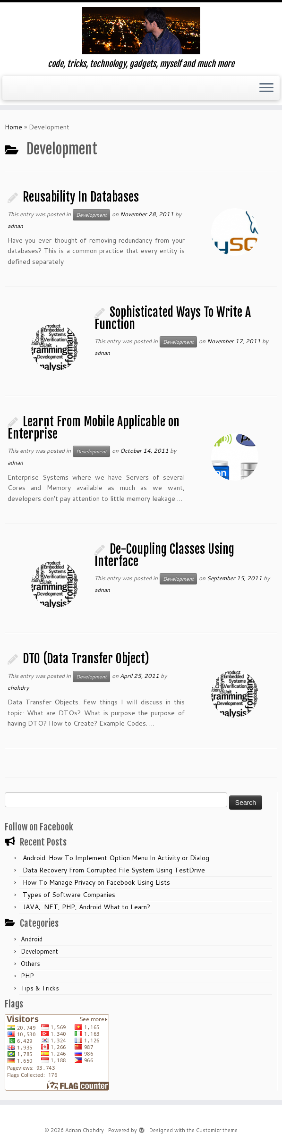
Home (13, 127)
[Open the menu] (266, 88)
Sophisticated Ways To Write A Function (172, 318)
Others (30, 963)
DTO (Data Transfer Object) (86, 658)
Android (32, 939)
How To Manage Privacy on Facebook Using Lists (96, 882)
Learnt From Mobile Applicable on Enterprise (93, 427)
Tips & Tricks (40, 988)
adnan (15, 226)
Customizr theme (217, 1130)
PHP (27, 976)
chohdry (18, 688)
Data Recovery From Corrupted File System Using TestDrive (114, 870)
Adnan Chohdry (84, 1130)
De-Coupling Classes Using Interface (164, 555)
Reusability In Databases (81, 196)
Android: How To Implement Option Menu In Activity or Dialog (116, 858)
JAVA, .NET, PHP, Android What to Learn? (86, 907)
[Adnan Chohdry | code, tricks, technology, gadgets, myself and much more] (141, 30)
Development (91, 214)
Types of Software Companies (69, 894)
